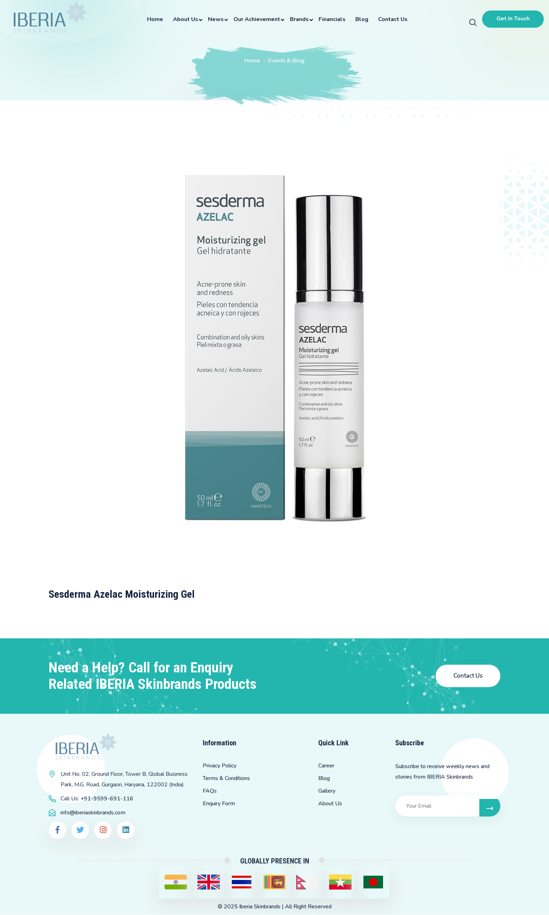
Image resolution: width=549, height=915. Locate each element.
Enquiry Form (219, 804)
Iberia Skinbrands (259, 907)
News (215, 19)
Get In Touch (512, 18)
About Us (184, 19)
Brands (298, 19)
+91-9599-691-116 (107, 799)
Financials (331, 19)
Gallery (326, 791)
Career (326, 766)
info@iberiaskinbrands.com (93, 813)
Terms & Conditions (226, 778)
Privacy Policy (219, 766)
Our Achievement (255, 19)
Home (154, 19)
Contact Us (391, 19)
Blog (360, 19)
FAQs (210, 791)
